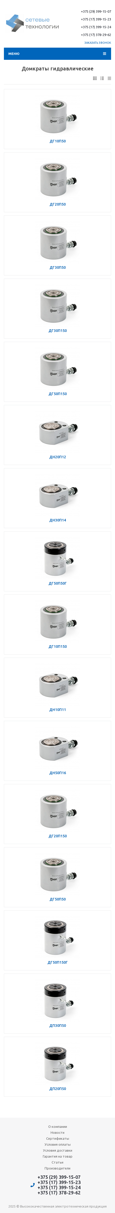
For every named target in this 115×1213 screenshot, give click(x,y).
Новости (57, 1132)
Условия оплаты (58, 1144)
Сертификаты (57, 1138)
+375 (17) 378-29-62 (96, 35)
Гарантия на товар (57, 1156)
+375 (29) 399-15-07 (96, 11)
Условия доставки (57, 1150)
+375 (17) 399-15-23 (96, 19)
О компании (57, 1126)
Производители (57, 1168)
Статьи (57, 1162)
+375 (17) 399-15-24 (96, 27)
